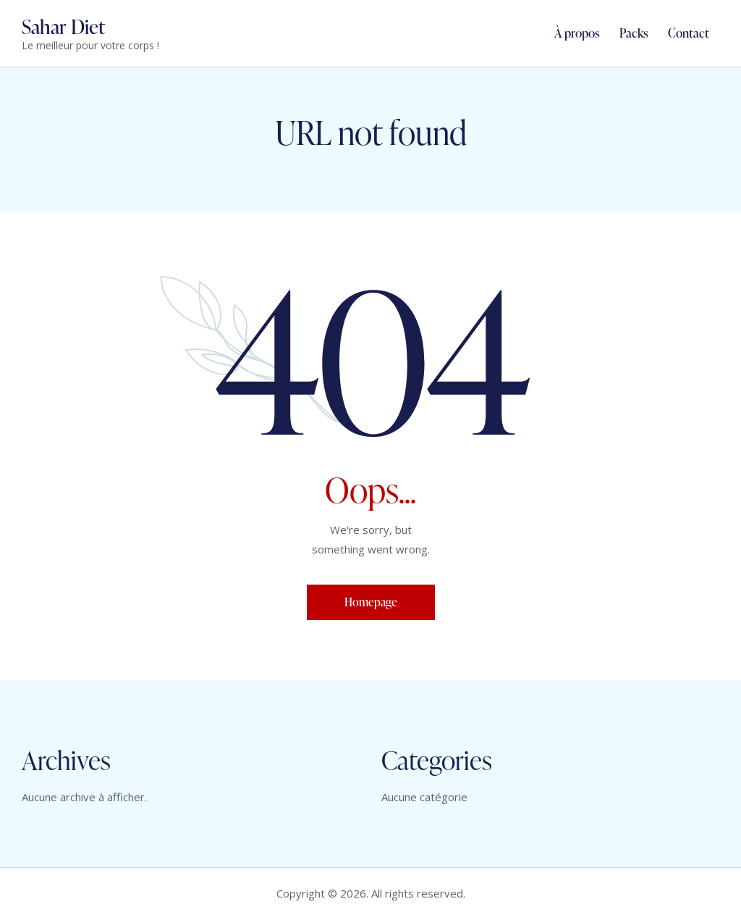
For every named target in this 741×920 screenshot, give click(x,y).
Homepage (370, 602)
